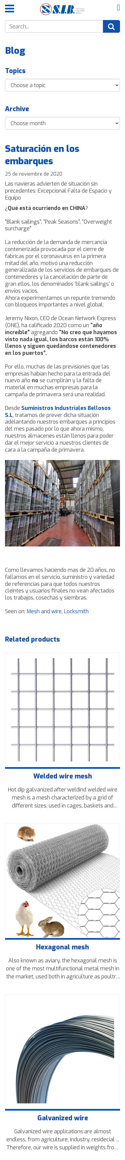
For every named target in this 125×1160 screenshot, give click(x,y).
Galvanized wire (62, 1118)
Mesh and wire (44, 611)
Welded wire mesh (62, 776)
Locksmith (76, 611)
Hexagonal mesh (62, 947)
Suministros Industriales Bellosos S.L (58, 412)
